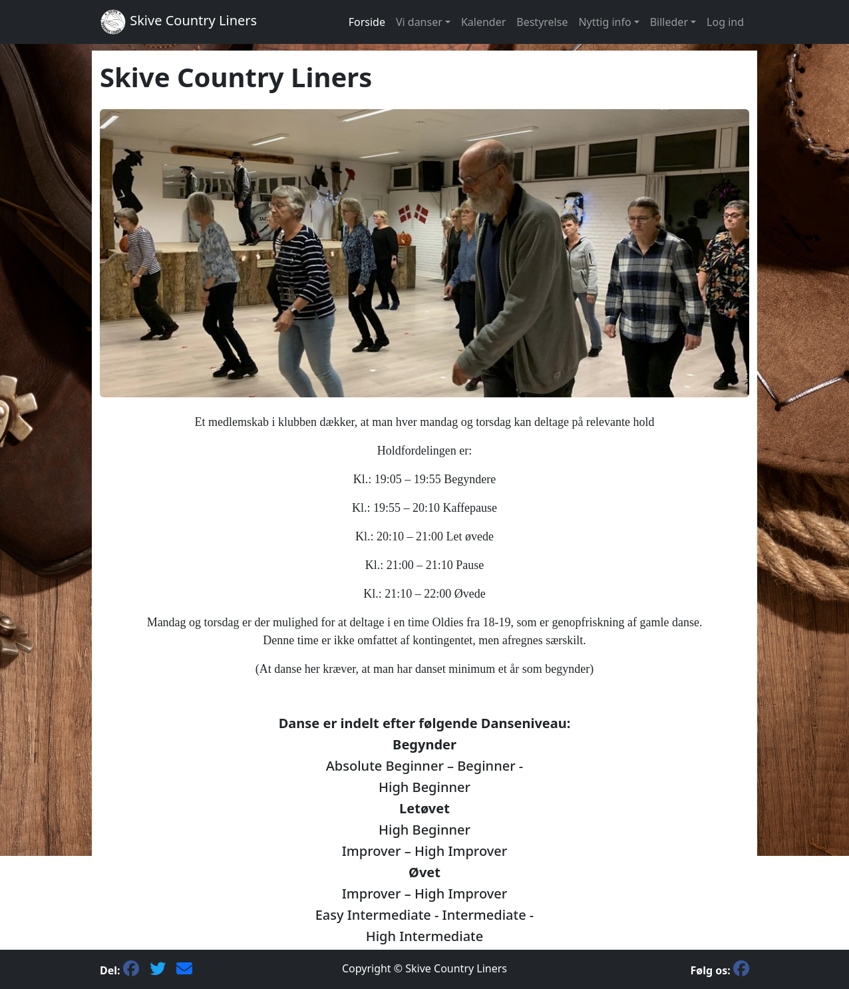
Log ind (725, 22)
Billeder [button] (669, 22)
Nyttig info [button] (604, 22)
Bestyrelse (542, 22)
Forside (367, 22)
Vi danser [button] (419, 22)
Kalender (483, 22)
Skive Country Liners (178, 22)
